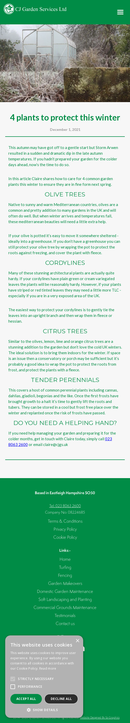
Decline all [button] (61, 699)
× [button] (77, 641)
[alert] (44, 676)
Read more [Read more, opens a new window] (47, 668)
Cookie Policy (65, 537)
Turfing (65, 567)
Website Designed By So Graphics (100, 717)
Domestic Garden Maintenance (65, 591)
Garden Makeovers (65, 583)
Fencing (65, 575)
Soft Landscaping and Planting (65, 599)
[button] (120, 12)
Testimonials (65, 615)
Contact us (65, 623)
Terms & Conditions (65, 521)
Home (65, 559)
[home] (34, 9)
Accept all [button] (26, 699)
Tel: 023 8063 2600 (65, 505)
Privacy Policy (65, 529)
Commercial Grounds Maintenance (65, 607)
